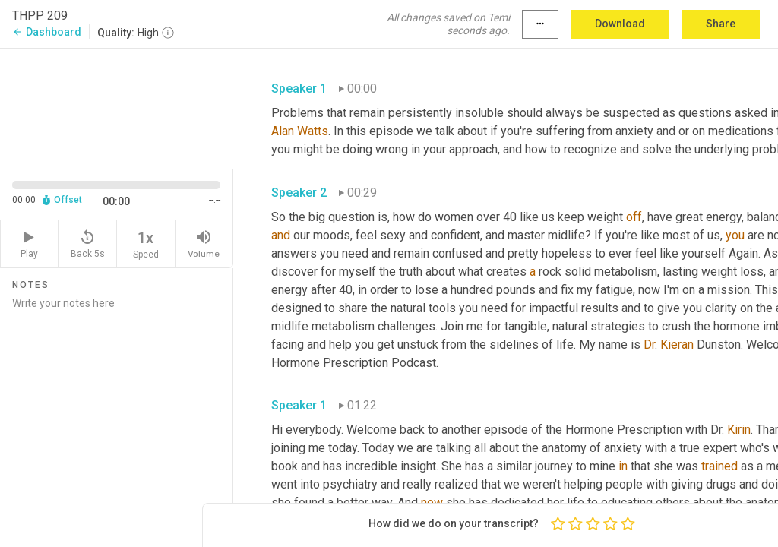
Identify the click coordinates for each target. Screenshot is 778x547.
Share (720, 23)
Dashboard (46, 32)
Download (620, 23)
